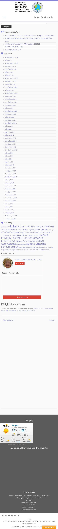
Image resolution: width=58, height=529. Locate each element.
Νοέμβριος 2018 (10, 144)
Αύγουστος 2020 (10, 114)
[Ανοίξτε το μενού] (4, 17)
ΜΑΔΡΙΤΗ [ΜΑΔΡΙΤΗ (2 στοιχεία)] (20, 235)
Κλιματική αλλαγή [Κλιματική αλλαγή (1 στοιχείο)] (11, 235)
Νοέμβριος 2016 (10, 192)
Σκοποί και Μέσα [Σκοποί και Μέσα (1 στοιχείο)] (24, 247)
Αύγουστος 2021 (10, 105)
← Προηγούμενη (7, 320)
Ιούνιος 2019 (9, 126)
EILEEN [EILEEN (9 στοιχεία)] (31, 226)
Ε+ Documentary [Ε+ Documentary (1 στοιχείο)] (30, 232)
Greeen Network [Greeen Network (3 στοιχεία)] (8, 229)
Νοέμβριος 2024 (10, 66)
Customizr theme (41, 526)
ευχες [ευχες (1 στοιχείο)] (45, 247)
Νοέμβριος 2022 (10, 81)
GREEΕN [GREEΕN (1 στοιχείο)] (17, 230)
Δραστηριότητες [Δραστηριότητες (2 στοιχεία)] (19, 232)
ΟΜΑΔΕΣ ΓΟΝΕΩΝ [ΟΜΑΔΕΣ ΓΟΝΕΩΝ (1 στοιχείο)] (33, 235)
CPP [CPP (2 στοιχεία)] (8, 227)
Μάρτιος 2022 (9, 90)
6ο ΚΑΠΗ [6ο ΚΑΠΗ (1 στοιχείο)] (3, 227)
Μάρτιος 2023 (9, 75)
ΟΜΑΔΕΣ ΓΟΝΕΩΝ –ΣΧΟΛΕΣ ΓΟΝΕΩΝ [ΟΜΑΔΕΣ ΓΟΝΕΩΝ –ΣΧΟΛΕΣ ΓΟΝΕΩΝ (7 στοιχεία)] (24, 236)
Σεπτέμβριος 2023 (11, 69)
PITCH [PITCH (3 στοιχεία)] (23, 229)
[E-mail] (39, 17)
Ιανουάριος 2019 (10, 138)
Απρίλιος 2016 (9, 210)
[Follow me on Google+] (46, 17)
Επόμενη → (53, 320)
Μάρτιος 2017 (9, 183)
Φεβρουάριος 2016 (11, 216)
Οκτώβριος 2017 (10, 174)
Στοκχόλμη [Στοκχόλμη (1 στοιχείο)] (32, 247)
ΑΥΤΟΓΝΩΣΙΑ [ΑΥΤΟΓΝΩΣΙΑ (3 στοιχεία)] (6, 232)
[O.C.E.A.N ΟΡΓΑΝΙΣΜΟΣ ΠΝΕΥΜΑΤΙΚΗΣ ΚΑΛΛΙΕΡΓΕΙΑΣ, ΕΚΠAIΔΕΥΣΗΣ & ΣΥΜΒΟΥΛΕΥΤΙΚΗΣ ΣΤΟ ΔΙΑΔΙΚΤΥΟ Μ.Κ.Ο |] (29, 7)
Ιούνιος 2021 (9, 108)
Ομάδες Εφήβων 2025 (13, 50)
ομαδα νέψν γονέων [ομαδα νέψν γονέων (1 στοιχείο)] (31, 249)
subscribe (19, 263)
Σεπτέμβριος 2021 (11, 102)
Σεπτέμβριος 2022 (11, 87)
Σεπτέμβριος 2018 (11, 150)
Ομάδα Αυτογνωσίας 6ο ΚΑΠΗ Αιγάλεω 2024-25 (22, 44)
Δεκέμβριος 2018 (10, 141)
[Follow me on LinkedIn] (52, 17)
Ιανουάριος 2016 (10, 219)
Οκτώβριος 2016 (10, 195)
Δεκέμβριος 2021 (10, 99)
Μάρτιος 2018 (9, 165)
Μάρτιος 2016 (9, 213)
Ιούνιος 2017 (9, 180)
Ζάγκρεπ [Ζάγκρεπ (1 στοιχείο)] (48, 232)
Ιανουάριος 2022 (10, 96)
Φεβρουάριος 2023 (11, 78)
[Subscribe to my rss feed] (35, 17)
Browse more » (22, 297)
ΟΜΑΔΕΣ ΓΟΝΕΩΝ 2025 (14, 47)
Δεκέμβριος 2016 (10, 189)
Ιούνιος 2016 (9, 207)
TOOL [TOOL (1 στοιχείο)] (32, 230)
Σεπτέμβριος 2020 (11, 111)
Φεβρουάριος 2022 (11, 93)
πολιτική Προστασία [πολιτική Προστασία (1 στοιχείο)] (43, 249)
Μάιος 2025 (8, 60)
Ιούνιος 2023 (9, 72)
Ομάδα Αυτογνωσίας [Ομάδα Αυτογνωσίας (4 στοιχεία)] (25, 241)
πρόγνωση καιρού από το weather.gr (17, 444)
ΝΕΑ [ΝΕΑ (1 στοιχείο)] (26, 235)
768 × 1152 (36, 308)
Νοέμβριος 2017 (10, 171)
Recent (4, 273)
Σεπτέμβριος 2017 (11, 177)
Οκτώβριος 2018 (10, 147)
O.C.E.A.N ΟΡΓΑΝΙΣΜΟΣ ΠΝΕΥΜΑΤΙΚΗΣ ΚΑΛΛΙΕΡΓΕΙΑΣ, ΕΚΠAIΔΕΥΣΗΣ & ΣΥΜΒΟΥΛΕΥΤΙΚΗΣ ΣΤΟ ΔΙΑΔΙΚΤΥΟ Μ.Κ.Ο (29, 522)
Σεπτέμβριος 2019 (11, 123)
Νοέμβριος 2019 (10, 120)
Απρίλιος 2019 (9, 132)
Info (17, 273)
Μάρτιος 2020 (9, 117)
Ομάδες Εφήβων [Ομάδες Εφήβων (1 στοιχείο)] (21, 244)
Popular (11, 273)
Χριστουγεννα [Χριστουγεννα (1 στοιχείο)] (40, 247)
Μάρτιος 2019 (9, 135)
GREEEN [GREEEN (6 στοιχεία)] (49, 226)
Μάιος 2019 (8, 129)
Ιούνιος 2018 (9, 156)
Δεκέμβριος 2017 (10, 168)
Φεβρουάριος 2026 (11, 57)
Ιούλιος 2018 (9, 153)
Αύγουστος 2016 (10, 201)
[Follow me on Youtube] (49, 17)
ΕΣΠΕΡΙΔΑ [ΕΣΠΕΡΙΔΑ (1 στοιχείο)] (42, 232)
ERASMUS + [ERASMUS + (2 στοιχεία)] (40, 227)
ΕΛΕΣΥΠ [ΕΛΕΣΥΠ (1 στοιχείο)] (37, 232)
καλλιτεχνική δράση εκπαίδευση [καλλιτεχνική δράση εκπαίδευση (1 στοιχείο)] (15, 249)
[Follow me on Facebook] (42, 17)
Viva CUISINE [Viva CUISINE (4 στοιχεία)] (41, 229)
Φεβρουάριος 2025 (11, 63)
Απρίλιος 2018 (9, 162)
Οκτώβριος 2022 (10, 84)
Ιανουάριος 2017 (10, 186)
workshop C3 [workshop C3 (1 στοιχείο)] (51, 230)
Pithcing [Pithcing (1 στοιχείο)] (28, 230)
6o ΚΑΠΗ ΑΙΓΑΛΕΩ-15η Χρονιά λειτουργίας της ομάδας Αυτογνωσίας (30, 35)
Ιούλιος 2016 (9, 204)
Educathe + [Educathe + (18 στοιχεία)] (18, 226)
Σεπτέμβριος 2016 (11, 198)
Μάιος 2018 (8, 159)
